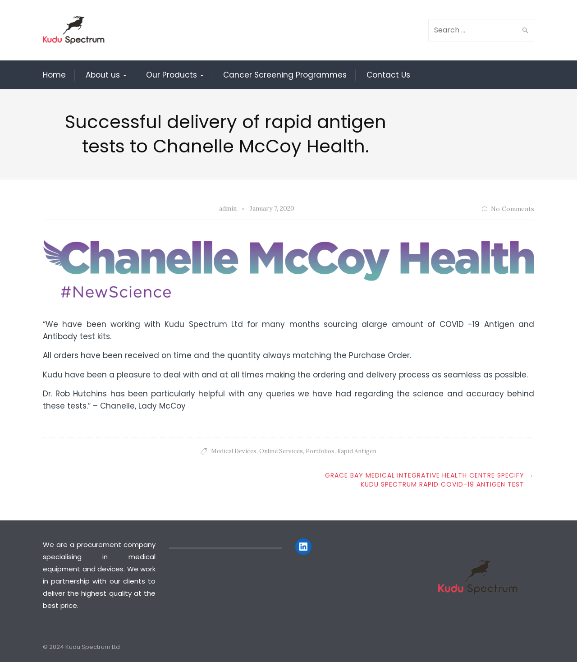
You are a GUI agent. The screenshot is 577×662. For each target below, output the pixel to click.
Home (54, 74)
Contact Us (388, 74)
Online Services (281, 451)
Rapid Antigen (356, 451)
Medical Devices (233, 451)
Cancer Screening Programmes (285, 74)
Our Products (171, 74)
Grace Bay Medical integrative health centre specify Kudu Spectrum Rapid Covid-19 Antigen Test (424, 480)
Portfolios (320, 451)
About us (103, 74)
